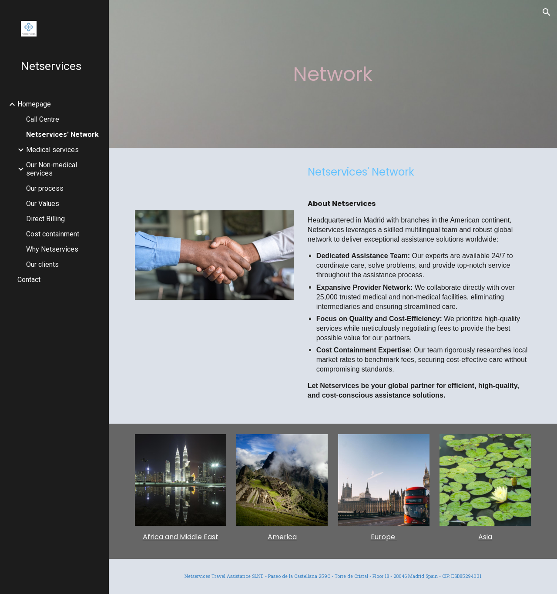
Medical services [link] (52, 150)
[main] (332, 74)
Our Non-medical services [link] (51, 169)
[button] (546, 12)
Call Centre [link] (42, 119)
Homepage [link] (34, 104)
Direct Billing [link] (45, 219)
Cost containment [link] (52, 234)
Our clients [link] (42, 264)
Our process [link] (45, 188)
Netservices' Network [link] (62, 134)
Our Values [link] (42, 203)
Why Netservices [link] (52, 249)
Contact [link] (28, 279)
